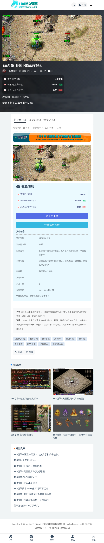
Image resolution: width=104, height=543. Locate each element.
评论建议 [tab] (35, 119)
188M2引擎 (20, 338)
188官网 (34, 338)
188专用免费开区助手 (25, 460)
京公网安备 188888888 (59, 528)
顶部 (93, 538)
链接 (29, 352)
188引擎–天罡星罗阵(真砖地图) (68, 398)
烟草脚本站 (57, 344)
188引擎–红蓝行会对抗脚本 (24, 398)
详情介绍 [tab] (20, 119)
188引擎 (46, 338)
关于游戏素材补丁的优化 (26, 505)
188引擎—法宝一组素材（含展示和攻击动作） (37, 454)
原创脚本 (37, 128)
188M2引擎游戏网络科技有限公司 (50, 524)
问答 (52, 538)
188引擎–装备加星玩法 (25, 482)
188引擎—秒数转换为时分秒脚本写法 (32, 494)
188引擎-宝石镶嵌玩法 (22, 434)
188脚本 (58, 338)
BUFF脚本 (13, 71)
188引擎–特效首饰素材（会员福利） (32, 499)
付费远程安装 (52, 224)
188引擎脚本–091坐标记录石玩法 (31, 488)
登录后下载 (52, 215)
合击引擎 (18, 344)
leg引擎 (82, 338)
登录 (82, 4)
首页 (27, 128)
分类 (31, 538)
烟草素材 (44, 344)
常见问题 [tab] (50, 119)
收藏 (18, 352)
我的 (72, 538)
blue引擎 (70, 338)
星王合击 (31, 344)
